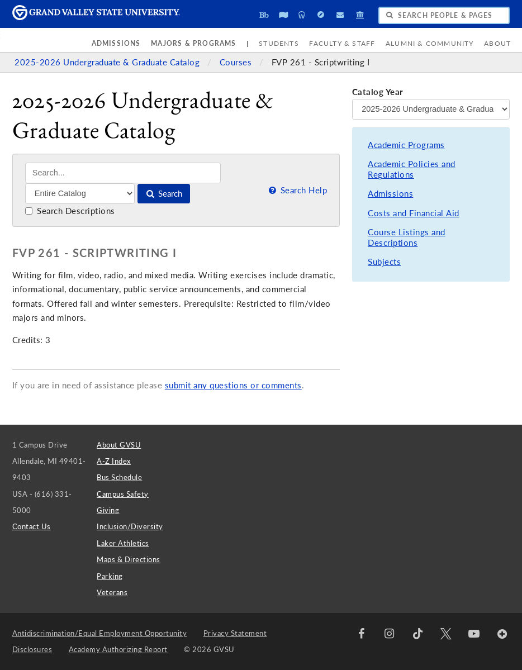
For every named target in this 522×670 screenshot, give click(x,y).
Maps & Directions (128, 559)
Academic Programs (406, 145)
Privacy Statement (235, 633)
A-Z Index (114, 461)
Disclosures (32, 649)
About (497, 43)
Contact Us (31, 526)
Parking (110, 576)
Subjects (384, 262)
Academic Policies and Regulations (411, 169)
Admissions (116, 43)
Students (279, 43)
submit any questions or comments (233, 385)
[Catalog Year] (431, 109)
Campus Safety (123, 494)
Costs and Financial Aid (413, 213)
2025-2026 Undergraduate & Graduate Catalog (108, 62)
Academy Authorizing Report (118, 649)
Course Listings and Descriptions (406, 237)
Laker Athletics (123, 543)
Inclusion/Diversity (130, 526)
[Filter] (80, 193)
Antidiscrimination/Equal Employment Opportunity (99, 633)
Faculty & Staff (342, 43)
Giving (108, 510)
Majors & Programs (193, 43)
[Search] (123, 173)
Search (163, 193)
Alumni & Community (430, 43)
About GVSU (119, 444)
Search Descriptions (70, 211)
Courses (237, 62)
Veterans (112, 592)
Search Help (297, 190)
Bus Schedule (119, 477)
